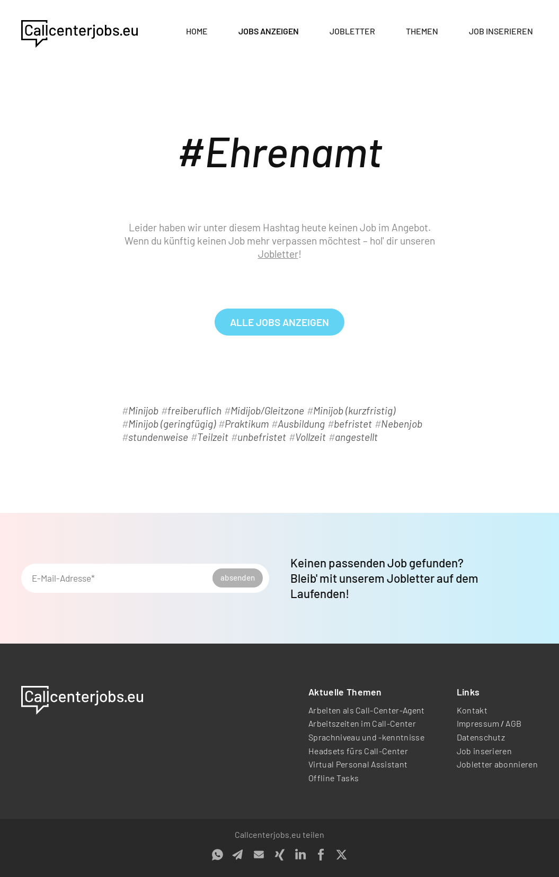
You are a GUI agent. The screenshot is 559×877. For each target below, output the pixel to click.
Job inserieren (501, 31)
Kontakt (472, 710)
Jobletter (352, 31)
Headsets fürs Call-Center (358, 751)
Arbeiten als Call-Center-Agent (366, 710)
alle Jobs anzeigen (279, 322)
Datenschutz (481, 737)
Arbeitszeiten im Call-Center (362, 723)
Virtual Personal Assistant (357, 764)
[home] (79, 32)
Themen (422, 31)
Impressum (478, 723)
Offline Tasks (333, 778)
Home (197, 31)
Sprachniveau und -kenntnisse (366, 737)
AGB (513, 723)
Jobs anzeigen (268, 31)
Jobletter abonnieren (497, 764)
